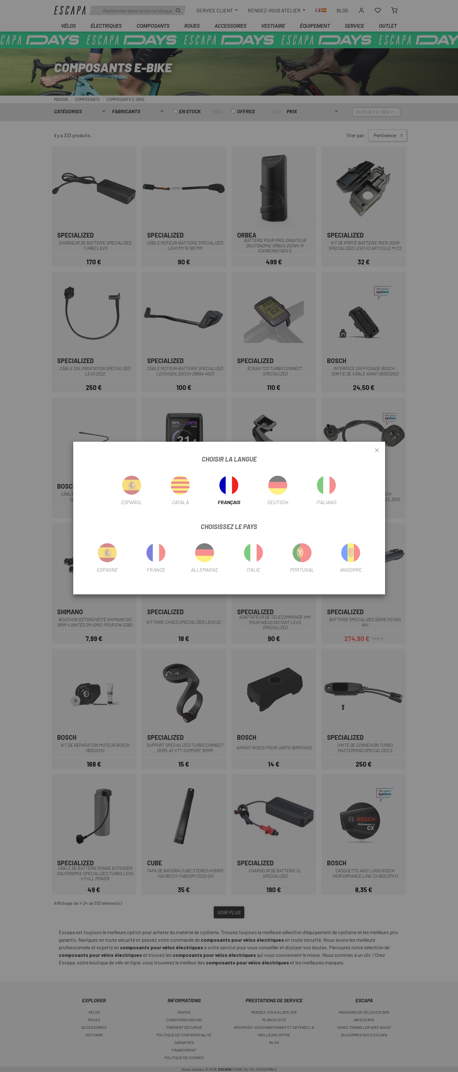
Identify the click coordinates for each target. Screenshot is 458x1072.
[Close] (377, 450)
